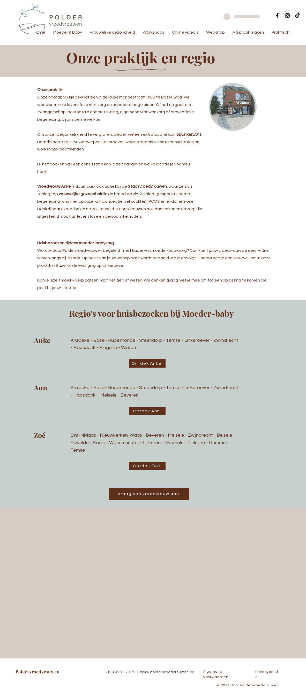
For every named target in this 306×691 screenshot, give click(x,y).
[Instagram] (287, 15)
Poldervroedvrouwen (37, 671)
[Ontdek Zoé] (147, 466)
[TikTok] (297, 15)
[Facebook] (277, 15)
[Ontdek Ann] (147, 411)
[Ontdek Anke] (147, 363)
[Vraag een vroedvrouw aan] (149, 494)
